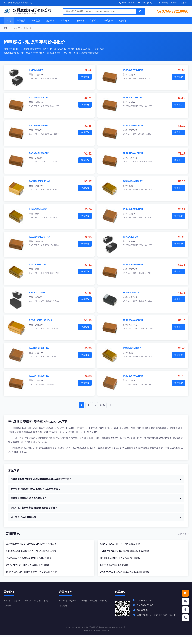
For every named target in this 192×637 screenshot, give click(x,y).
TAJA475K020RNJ (39, 375)
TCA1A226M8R (131, 236)
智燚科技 (106, 633)
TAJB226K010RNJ (133, 375)
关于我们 (174, 3)
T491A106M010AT (132, 181)
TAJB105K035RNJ (133, 208)
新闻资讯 (13, 534)
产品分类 (21, 20)
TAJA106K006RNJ (39, 97)
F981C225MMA (37, 292)
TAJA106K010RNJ (39, 125)
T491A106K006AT (39, 264)
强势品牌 (29, 603)
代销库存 (8, 608)
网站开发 (86, 633)
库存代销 (79, 20)
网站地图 (74, 608)
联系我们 (184, 3)
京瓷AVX (39, 74)
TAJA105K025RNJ (133, 125)
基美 (131, 186)
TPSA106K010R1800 (40, 320)
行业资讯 (64, 20)
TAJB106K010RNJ (39, 348)
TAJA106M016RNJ (39, 236)
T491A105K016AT (39, 208)
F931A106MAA (131, 292)
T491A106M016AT (132, 348)
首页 (8, 20)
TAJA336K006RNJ (133, 320)
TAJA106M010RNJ (133, 97)
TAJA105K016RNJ (39, 153)
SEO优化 (96, 633)
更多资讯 (183, 533)
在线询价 (163, 3)
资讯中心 (63, 608)
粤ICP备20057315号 (117, 630)
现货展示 (50, 20)
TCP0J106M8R (37, 69)
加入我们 (40, 603)
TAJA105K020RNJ (133, 69)
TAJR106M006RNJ (39, 181)
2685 (102, 405)
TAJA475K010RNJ (133, 153)
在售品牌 (35, 20)
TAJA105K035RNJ (133, 264)
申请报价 (108, 20)
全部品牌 (95, 603)
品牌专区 (18, 608)
